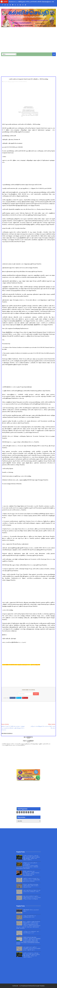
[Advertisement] (28, 40)
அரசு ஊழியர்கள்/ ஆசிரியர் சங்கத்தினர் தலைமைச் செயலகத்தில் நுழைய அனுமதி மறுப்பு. (32, 948)
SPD (17, 81)
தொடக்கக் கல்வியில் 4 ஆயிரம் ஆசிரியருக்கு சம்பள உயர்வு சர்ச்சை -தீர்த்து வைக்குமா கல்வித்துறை (32, 897)
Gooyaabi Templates (40, 985)
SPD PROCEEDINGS (22, 81)
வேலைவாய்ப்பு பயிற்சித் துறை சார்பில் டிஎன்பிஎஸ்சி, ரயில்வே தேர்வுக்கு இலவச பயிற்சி (32, 1)
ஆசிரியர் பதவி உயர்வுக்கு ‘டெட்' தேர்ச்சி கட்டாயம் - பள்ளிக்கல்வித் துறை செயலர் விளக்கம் (31, 880)
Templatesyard (24, 985)
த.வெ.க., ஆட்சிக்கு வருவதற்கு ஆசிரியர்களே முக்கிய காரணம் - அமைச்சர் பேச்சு (31, 886)
